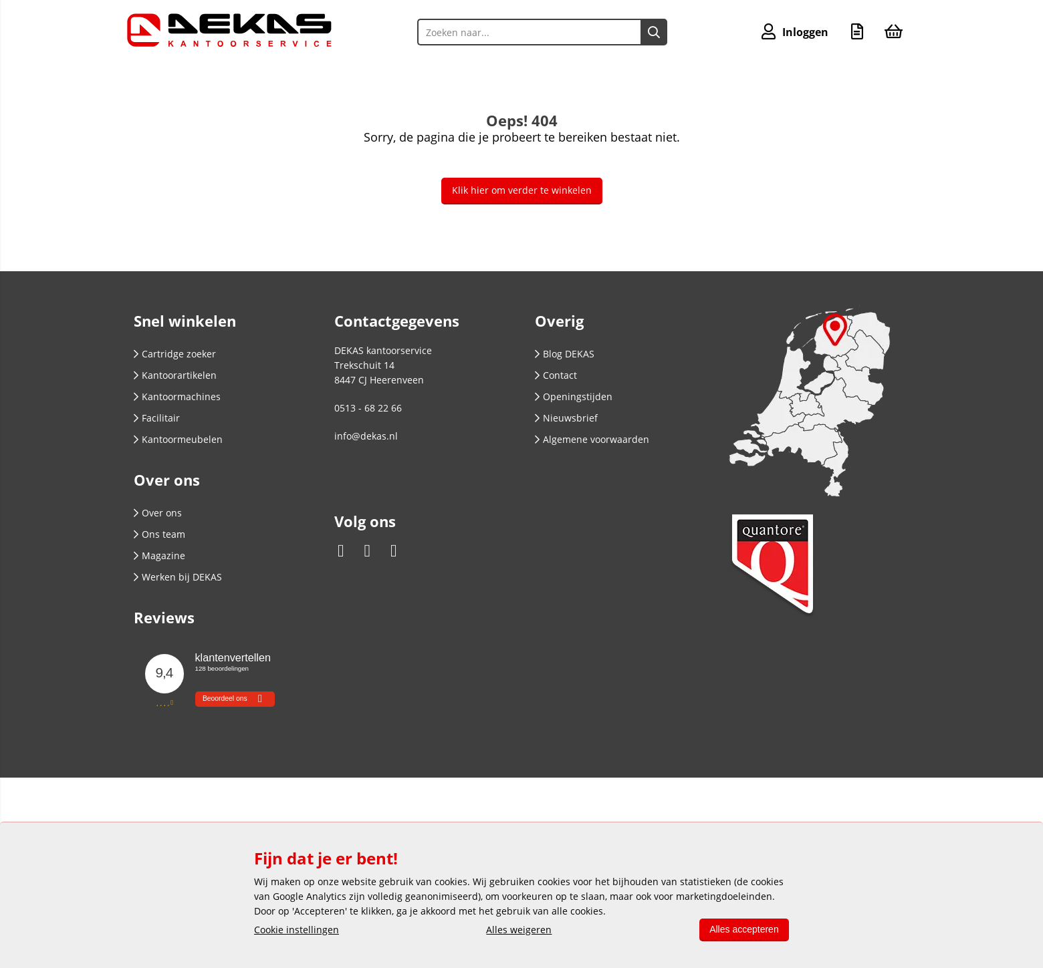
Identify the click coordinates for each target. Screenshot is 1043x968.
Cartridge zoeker (175, 353)
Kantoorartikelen (175, 375)
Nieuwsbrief (566, 418)
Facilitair (157, 418)
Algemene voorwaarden (592, 439)
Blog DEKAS (564, 353)
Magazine (159, 555)
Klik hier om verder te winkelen (522, 190)
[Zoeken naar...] (654, 32)
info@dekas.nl (366, 436)
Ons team (159, 534)
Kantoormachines (177, 396)
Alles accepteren (743, 929)
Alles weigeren (519, 929)
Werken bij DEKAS (178, 577)
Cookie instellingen (296, 929)
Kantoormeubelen (178, 439)
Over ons (158, 512)
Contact (556, 375)
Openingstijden (573, 396)
